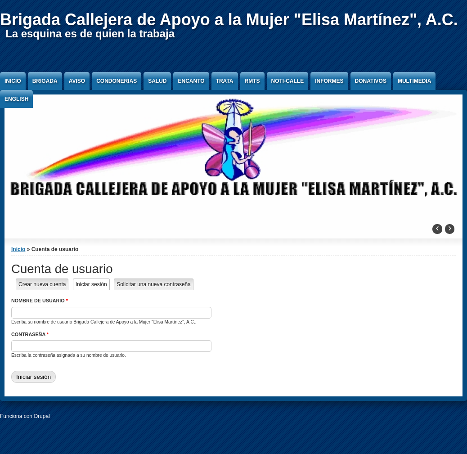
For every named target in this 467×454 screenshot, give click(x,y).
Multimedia (414, 81)
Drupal (41, 416)
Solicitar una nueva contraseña (154, 284)
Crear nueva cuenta (42, 284)
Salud (157, 81)
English (16, 99)
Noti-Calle (287, 81)
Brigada (45, 81)
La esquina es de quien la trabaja (90, 33)
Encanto (191, 81)
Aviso (77, 81)
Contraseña (30, 334)
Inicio (12, 81)
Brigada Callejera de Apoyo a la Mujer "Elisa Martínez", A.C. (229, 19)
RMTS (252, 81)
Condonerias (116, 81)
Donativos (370, 81)
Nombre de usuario (39, 300)
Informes (329, 81)
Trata (225, 81)
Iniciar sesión (93, 284)
